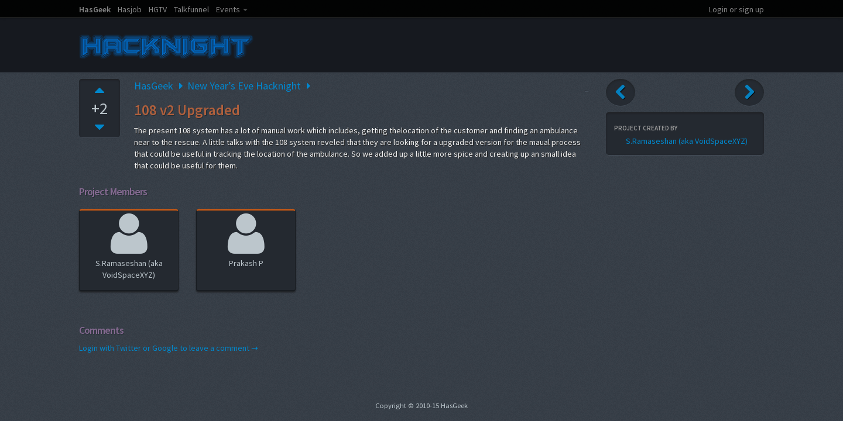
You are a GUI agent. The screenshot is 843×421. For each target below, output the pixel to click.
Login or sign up (736, 9)
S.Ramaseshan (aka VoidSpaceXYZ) (129, 244)
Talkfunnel (191, 9)
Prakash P (246, 238)
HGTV (158, 9)
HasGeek (95, 9)
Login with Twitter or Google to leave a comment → (168, 348)
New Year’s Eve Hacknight (244, 85)
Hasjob (130, 9)
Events (228, 9)
